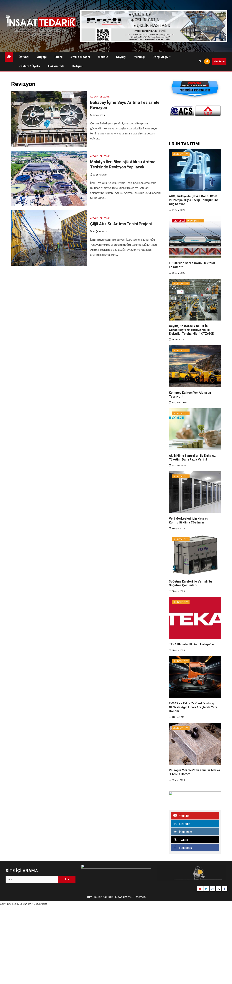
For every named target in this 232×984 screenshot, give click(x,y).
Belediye (105, 96)
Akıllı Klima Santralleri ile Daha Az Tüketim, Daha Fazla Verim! (192, 457)
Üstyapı (24, 57)
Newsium (121, 896)
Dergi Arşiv (160, 57)
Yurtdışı (139, 57)
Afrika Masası (80, 57)
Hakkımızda (56, 66)
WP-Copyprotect (38, 903)
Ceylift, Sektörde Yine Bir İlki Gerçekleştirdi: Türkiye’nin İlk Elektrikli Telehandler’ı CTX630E (191, 330)
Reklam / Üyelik (29, 66)
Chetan (23, 903)
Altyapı (42, 57)
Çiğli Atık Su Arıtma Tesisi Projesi (121, 224)
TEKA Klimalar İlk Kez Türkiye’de (191, 644)
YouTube (219, 61)
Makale (103, 57)
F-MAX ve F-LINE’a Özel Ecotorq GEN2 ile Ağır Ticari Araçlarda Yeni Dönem (193, 707)
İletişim (77, 66)
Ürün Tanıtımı (181, 153)
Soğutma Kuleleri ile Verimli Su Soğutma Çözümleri (190, 583)
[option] (206, 110)
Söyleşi (121, 57)
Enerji (58, 57)
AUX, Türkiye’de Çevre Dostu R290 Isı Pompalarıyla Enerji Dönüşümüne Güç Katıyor (194, 200)
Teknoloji (179, 220)
